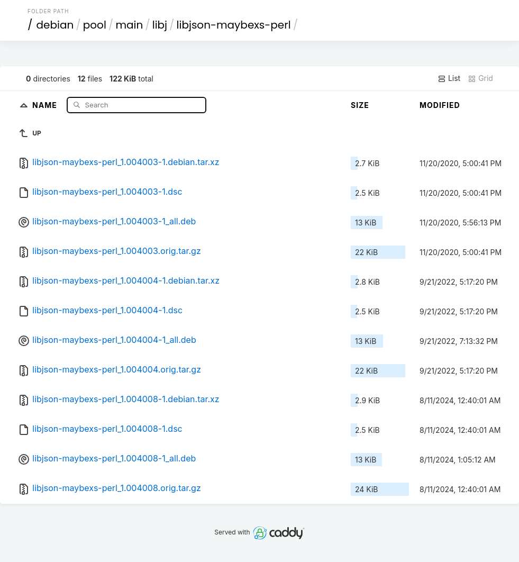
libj (159, 24)
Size (360, 105)
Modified (440, 105)
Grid (480, 78)
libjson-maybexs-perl (234, 24)
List (449, 78)
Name (45, 104)
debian (55, 24)
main (129, 24)
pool (94, 24)
